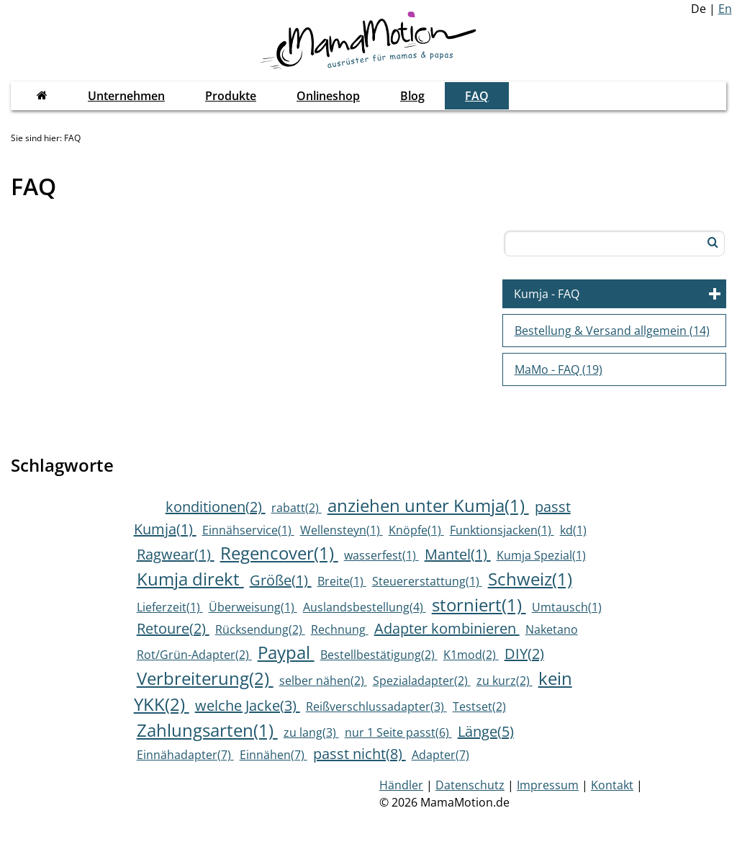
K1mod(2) (471, 655)
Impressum (548, 785)
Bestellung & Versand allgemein (612, 330)
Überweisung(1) (253, 607)
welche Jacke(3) (247, 705)
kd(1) (573, 530)
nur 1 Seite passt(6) (398, 732)
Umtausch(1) (567, 607)
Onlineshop (328, 96)
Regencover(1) (279, 553)
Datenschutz (470, 785)
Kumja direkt (190, 579)
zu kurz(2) (504, 680)
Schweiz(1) (530, 579)
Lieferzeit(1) (170, 607)
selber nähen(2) (323, 680)
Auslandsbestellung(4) (364, 607)
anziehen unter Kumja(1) (428, 505)
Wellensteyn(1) (341, 530)
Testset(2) (479, 706)
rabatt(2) (296, 508)
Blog (412, 96)
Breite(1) (341, 581)
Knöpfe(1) (416, 530)
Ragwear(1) (175, 554)
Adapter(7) (440, 755)
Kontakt (612, 785)
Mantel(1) (458, 554)
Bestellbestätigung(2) (379, 655)
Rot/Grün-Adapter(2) (194, 655)
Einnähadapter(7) (185, 755)
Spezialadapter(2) (422, 680)
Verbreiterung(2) (205, 678)
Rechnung (339, 629)
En (725, 9)
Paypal (286, 652)
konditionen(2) (216, 506)
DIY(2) (524, 653)
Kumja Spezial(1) (541, 555)
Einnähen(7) (273, 755)
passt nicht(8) (359, 753)
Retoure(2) (173, 628)
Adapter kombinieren (447, 628)
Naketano (551, 629)
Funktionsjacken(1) (502, 530)
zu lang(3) (311, 732)
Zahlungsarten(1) (207, 730)
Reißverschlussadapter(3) (376, 706)
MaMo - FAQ (558, 369)
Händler (401, 785)
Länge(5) (486, 731)
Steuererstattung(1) (427, 581)
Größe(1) (281, 580)
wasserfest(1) (381, 555)
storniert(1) (479, 604)
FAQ (477, 96)
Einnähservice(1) (248, 530)
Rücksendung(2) (260, 629)
